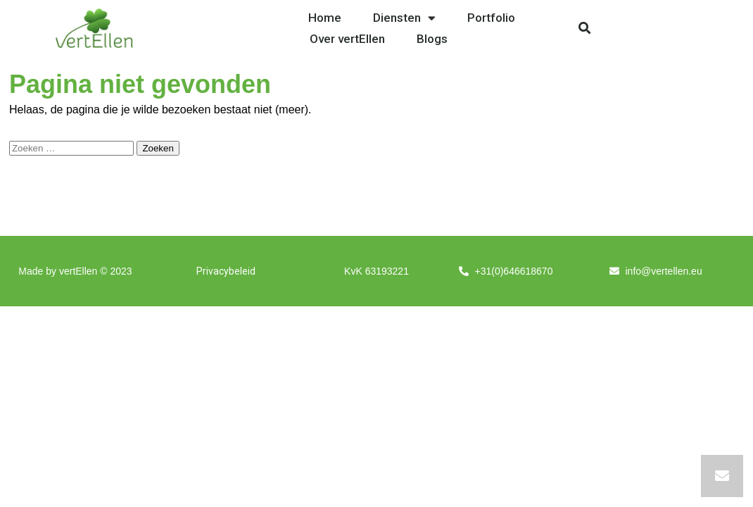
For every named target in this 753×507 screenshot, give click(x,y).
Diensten (404, 17)
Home (324, 18)
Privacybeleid (225, 271)
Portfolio (491, 18)
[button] (584, 28)
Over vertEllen (347, 39)
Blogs (432, 39)
